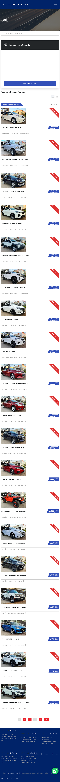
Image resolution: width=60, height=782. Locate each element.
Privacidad (55, 754)
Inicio (28, 754)
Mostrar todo (54, 104)
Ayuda (46, 754)
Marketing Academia (13, 773)
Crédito (37, 754)
